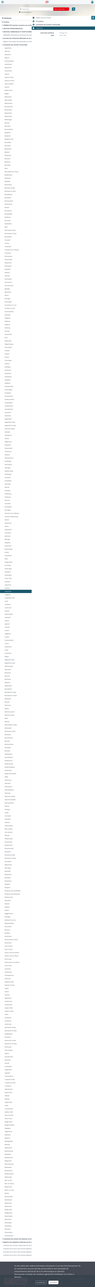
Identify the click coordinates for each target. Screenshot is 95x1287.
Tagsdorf (7, 1073)
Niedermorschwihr (10, 773)
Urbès (6, 1105)
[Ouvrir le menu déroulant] (2, 2)
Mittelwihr (8, 699)
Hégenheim (8, 442)
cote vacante (8, 832)
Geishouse (8, 370)
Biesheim (7, 159)
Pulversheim (8, 842)
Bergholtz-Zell (9, 139)
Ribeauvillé (8, 874)
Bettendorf (8, 149)
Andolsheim (8, 64)
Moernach (8, 705)
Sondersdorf (8, 1005)
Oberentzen (8, 787)
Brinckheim (8, 211)
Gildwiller (8, 380)
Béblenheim (8, 116)
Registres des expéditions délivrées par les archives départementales (21, 1242)
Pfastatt (7, 835)
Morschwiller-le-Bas (11, 725)
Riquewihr (8, 900)
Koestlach (8, 572)
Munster (7, 741)
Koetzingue (8, 575)
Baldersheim (9, 90)
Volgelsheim (8, 1131)
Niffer (6, 777)
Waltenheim (8, 1148)
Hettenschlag (9, 471)
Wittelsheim (8, 1200)
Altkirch (7, 58)
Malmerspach (9, 666)
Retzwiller (8, 871)
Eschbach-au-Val (10, 308)
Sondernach (8, 1001)
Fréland (7, 354)
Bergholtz (8, 136)
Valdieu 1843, (9, 1112)
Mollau (7, 708)
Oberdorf (7, 783)
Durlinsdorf (8, 279)
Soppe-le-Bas (9, 1008)
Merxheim (8, 679)
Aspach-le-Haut (9, 80)
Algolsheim (8, 48)
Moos (6, 718)
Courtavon (8, 253)
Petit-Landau (9, 829)
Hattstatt (7, 432)
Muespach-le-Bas (10, 731)
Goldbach (8, 383)
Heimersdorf (8, 448)
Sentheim (8, 978)
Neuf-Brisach (9, 757)
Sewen (7, 988)
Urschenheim (9, 1109)
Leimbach (8, 604)
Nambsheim (8, 754)
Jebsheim (7, 536)
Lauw (6, 601)
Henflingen (8, 461)
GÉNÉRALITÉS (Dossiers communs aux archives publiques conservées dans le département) (21, 25)
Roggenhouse (9, 913)
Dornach (7, 276)
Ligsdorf (7, 624)
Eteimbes (7, 315)
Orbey (6, 813)
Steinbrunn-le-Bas (10, 1040)
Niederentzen (9, 764)
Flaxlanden (8, 341)
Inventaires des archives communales (15, 45)
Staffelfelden (9, 1034)
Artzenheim (8, 71)
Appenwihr (8, 67)
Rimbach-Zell (9, 897)
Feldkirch (7, 324)
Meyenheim (8, 686)
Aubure (7, 87)
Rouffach (7, 933)
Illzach (7, 526)
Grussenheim (9, 396)
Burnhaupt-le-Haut (10, 233)
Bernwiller (8, 142)
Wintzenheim (9, 1196)
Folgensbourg (9, 344)
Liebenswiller (9, 614)
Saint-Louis (8, 959)
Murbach (7, 751)
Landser (7, 588)
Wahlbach (8, 1135)
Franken (7, 350)
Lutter (6, 650)
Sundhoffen (8, 1066)
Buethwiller (8, 224)
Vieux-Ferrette (9, 1115)
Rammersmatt (9, 848)
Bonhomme (8, 185)
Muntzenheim (9, 744)
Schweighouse (9, 975)
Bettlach (7, 152)
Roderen (7, 907)
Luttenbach (8, 647)
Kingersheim (9, 562)
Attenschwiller (9, 84)
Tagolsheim (8, 1070)
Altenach (7, 51)
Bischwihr (8, 165)
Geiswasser (8, 377)
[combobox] (61, 9)
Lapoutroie (8, 591)
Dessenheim (8, 259)
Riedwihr (7, 884)
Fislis (6, 337)
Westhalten (8, 1167)
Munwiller (8, 747)
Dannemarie (8, 256)
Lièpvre (7, 621)
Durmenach (8, 282)
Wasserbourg (9, 1151)
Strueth (7, 1063)
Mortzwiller (8, 728)
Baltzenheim (8, 103)
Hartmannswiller (10, 429)
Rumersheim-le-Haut (11, 939)
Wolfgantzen (8, 1213)
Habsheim (8, 416)
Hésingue (7, 468)
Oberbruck (8, 780)
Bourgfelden (8, 194)
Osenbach (8, 819)
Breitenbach (8, 204)
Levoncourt (8, 608)
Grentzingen (8, 390)
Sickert (7, 991)
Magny (7, 656)
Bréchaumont (9, 201)
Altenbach (8, 54)
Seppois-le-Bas (9, 982)
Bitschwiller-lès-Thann (12, 172)
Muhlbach (8, 734)
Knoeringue (8, 569)
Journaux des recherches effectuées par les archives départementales (21, 38)
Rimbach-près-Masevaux (12, 894)
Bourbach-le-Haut (10, 191)
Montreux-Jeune (10, 712)
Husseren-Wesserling (11, 516)
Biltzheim (7, 162)
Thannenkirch (9, 1076)
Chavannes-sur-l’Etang (12, 250)
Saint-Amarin (9, 946)
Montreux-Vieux (9, 715)
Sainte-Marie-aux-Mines (12, 962)
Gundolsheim (9, 409)
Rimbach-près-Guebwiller (13, 891)
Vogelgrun (8, 1128)
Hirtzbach (8, 477)
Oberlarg (7, 793)
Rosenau (7, 930)
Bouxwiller (8, 198)
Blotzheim (8, 178)
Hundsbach (8, 507)
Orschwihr (8, 816)
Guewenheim (9, 406)
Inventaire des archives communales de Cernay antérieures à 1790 (21, 1245)
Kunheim (7, 582)
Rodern (7, 910)
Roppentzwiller (9, 923)
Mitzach (7, 702)
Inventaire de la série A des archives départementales (20, 1249)
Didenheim (8, 263)
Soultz (6, 1014)
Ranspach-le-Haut (10, 858)
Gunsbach (8, 412)
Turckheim (8, 1086)
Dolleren (7, 272)
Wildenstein (8, 1187)
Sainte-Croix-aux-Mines (12, 952)
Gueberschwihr (9, 399)
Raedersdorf (8, 845)
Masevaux (8, 673)
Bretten (7, 207)
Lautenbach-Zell (10, 598)
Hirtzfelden (8, 481)
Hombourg (8, 494)
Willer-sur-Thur (9, 1190)
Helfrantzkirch (9, 458)
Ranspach (8, 852)
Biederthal (8, 155)
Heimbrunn (8, 451)
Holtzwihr (8, 490)
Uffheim (7, 1096)
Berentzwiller (9, 129)
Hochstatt (8, 484)
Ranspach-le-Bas (10, 855)
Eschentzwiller (9, 311)
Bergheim (8, 132)
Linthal (7, 630)
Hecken (7, 438)
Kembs (7, 552)
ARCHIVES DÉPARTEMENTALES (13, 28)
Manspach (8, 669)
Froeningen (8, 360)
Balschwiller (8, 100)
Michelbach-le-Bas (10, 692)
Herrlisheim (8, 464)
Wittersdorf (8, 1206)
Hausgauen (8, 435)
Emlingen (7, 298)
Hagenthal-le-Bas (10, 422)
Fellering (7, 328)
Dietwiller (8, 269)
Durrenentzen (9, 285)
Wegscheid (8, 1161)
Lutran (7, 643)
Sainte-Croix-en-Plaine (11, 956)
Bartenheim (8, 110)
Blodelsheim (8, 175)
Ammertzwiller (9, 61)
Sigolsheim (8, 998)
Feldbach (7, 321)
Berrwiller (8, 146)
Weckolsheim (9, 1157)
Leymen (7, 611)
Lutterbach (8, 653)
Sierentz (7, 995)
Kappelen (8, 542)
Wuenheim (8, 1219)
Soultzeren (8, 1021)
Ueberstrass (8, 1092)
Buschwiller (8, 237)
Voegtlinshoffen (9, 1125)
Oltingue (7, 809)
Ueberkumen (9, 1089)
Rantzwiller (8, 861)
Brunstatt (7, 220)
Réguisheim (8, 865)
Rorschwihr (8, 926)
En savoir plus (41, 1282)
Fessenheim (8, 334)
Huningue (8, 510)
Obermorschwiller (10, 800)
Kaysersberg (8, 549)
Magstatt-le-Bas (9, 660)
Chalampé (8, 246)
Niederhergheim (10, 767)
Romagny (7, 917)
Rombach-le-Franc (10, 920)
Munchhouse (9, 738)
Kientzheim (8, 555)
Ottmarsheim (9, 826)
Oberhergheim (9, 790)
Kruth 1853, (8, 578)
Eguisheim (8, 292)
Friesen (7, 357)
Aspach (7, 74)
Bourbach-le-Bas (10, 188)
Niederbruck (8, 760)
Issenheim (8, 533)
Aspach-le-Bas (9, 77)
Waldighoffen (9, 1141)
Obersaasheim (9, 803)
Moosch (7, 721)
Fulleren (7, 364)
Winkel (7, 1193)
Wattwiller (8, 1154)
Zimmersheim (9, 1236)
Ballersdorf (8, 97)
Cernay (7, 243)
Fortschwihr (8, 347)
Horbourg (8, 497)
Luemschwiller (9, 640)
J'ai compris (53, 1282)
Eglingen (7, 289)
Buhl (6, 227)
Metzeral (7, 682)
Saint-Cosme (8, 949)
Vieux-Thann (8, 1118)
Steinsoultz (8, 1047)
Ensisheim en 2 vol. (11, 305)
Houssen (7, 500)
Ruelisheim (8, 936)
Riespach (7, 887)
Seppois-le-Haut (10, 985)
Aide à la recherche (26, 12)
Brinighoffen (8, 214)
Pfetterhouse (9, 839)
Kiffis (6, 559)
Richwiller (8, 878)
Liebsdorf (7, 617)
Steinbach (8, 1037)
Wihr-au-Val (8, 1180)
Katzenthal (8, 546)
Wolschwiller (9, 1216)
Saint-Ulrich (8, 965)
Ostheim (7, 822)
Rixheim (7, 904)
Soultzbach (8, 1018)
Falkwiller (7, 318)
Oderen (7, 806)
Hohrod (7, 487)
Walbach (7, 1138)
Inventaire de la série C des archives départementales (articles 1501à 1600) (21, 1255)
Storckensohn (9, 1057)
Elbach (7, 295)
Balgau (7, 93)
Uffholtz (7, 1099)
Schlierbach (8, 972)
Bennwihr (8, 126)
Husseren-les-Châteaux (12, 513)
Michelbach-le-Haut (11, 695)
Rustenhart (8, 943)
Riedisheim (8, 881)
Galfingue (8, 367)
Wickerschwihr (9, 1174)
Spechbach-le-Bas (10, 1027)
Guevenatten (9, 403)
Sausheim (8, 969)
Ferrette (7, 331)
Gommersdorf (9, 386)
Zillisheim (8, 1229)
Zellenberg (8, 1226)
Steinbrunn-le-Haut (11, 1044)
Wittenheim (8, 1203)
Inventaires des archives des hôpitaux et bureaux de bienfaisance (21, 1239)
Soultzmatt (8, 1024)
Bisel (6, 168)
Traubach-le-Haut (10, 1083)
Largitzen (7, 595)
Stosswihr (8, 1060)
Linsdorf (7, 627)
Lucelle (7, 637)
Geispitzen (8, 373)
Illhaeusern (8, 523)
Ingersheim (8, 529)
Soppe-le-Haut (9, 1011)
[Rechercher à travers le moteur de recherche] (37, 9)
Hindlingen (8, 474)
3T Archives (5, 22)
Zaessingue (8, 1223)
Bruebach (8, 217)
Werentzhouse (9, 1164)
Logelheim (8, 634)
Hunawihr (8, 503)
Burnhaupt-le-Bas (10, 230)
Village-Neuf (8, 1122)
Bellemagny (8, 119)
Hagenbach (8, 419)
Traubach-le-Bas (10, 1079)
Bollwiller (7, 181)
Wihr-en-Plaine (9, 1183)
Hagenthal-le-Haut (10, 425)
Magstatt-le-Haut (10, 663)
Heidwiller (8, 445)
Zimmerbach (9, 1232)
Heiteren (7, 455)
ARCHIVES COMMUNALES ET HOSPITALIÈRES (17, 32)
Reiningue (8, 868)
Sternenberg (8, 1050)
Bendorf (7, 123)
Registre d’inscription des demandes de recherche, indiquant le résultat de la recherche (21, 41)
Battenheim (8, 113)
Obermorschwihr (10, 796)
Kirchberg (8, 565)
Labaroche (8, 585)
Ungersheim (8, 1102)
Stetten (7, 1053)
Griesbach (8, 393)
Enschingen (8, 302)
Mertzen (8, 676)
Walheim (7, 1144)
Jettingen (7, 539)
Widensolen (8, 1177)
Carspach (7, 240)
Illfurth (7, 520)
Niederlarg (8, 770)
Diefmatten (8, 266)
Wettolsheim (8, 1170)
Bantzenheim (9, 106)
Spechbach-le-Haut (11, 1031)
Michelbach (8, 689)
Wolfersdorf (8, 1209)
